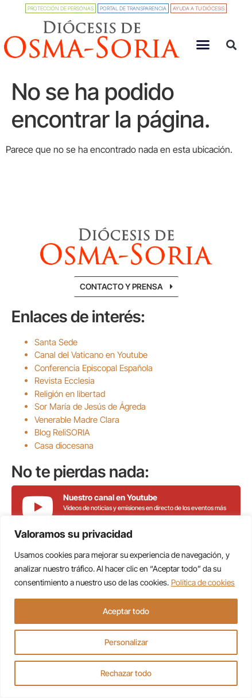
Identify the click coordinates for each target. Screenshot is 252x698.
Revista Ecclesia (64, 380)
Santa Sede (55, 342)
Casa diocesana (64, 445)
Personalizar (126, 642)
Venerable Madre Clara (76, 419)
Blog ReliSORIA (62, 432)
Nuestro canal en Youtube (110, 497)
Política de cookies (203, 582)
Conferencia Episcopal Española (93, 368)
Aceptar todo (126, 611)
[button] (203, 45)
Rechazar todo (126, 673)
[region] (126, 606)
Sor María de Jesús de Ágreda (90, 406)
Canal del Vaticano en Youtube (91, 354)
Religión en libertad (69, 393)
